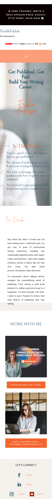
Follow (29, 475)
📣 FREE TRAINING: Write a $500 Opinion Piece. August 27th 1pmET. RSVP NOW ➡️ (26, 14)
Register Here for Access (26, 385)
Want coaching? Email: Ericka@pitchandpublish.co (26, 443)
